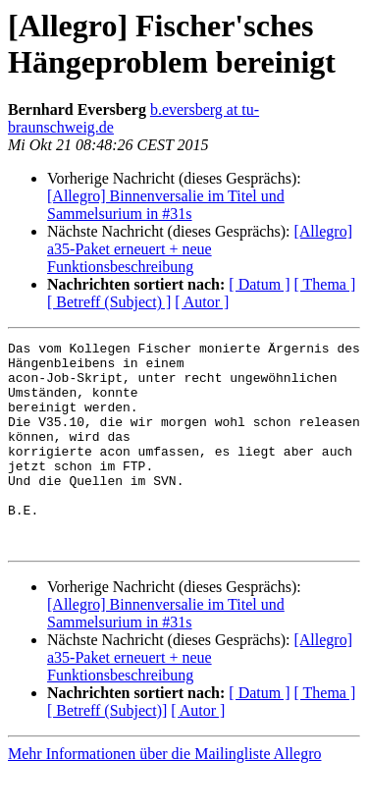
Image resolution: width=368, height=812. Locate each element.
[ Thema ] (325, 284)
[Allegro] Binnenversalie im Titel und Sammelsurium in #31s (166, 205)
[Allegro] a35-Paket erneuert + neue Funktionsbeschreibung (199, 249)
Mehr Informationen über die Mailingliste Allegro (164, 794)
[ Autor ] (202, 302)
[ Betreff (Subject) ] (109, 302)
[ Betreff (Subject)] (107, 751)
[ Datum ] (259, 284)
